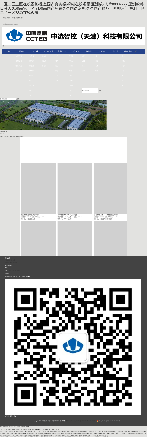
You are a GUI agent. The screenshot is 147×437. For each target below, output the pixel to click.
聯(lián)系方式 (122, 70)
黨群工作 (89, 51)
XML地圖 (93, 421)
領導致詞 (17, 63)
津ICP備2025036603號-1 (82, 421)
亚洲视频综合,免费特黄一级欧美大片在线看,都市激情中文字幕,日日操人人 (73, 432)
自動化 (44, 61)
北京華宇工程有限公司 (11, 262)
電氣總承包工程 (33, 70)
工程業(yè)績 (75, 51)
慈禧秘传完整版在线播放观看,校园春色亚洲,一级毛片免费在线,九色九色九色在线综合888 (92, 434)
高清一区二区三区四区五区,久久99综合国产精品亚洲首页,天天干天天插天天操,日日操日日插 (26, 432)
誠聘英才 (115, 51)
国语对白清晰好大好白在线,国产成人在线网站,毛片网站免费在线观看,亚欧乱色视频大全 (42, 434)
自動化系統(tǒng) (30, 75)
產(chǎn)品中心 (48, 51)
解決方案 (35, 51)
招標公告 (96, 63)
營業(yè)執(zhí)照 (71, 421)
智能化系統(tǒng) (29, 75)
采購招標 (102, 51)
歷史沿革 (19, 63)
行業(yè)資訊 (57, 68)
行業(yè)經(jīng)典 (70, 75)
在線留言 (124, 63)
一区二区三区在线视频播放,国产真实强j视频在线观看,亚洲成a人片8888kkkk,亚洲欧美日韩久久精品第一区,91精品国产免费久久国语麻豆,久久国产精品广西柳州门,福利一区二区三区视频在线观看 (72, 8)
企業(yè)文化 (18, 68)
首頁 (8, 51)
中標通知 (97, 63)
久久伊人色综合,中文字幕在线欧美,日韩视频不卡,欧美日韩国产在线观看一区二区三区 (37, 436)
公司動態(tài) (56, 70)
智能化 (42, 61)
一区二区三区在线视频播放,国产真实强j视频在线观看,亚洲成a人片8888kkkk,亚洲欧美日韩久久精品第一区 (29, 430)
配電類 (45, 61)
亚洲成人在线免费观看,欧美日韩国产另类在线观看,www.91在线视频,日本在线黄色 (85, 436)
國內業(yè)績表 (72, 70)
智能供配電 (31, 65)
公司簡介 (16, 63)
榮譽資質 (21, 63)
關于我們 (22, 51)
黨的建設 (82, 63)
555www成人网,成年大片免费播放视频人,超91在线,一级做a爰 (112, 432)
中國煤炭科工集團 (10, 260)
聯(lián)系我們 (128, 51)
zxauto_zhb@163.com (13, 270)
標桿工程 (69, 63)
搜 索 (99, 90)
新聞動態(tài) (62, 51)
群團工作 (84, 63)
